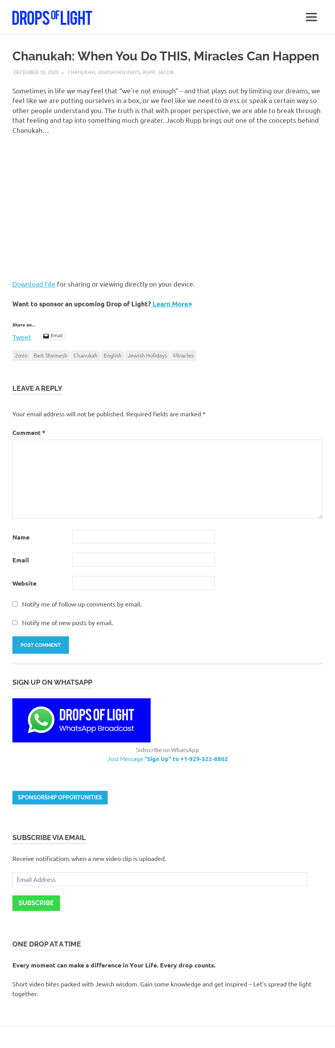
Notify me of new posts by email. (67, 622)
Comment (28, 432)
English (113, 355)
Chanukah (81, 72)
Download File (33, 284)
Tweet (21, 336)
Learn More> (171, 304)
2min (21, 355)
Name (20, 537)
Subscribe (36, 903)
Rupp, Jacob (158, 72)
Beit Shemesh (50, 355)
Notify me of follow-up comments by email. (82, 604)
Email (20, 560)
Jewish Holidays (118, 72)
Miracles (183, 355)
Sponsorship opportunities (60, 797)
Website (24, 583)
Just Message (167, 758)
